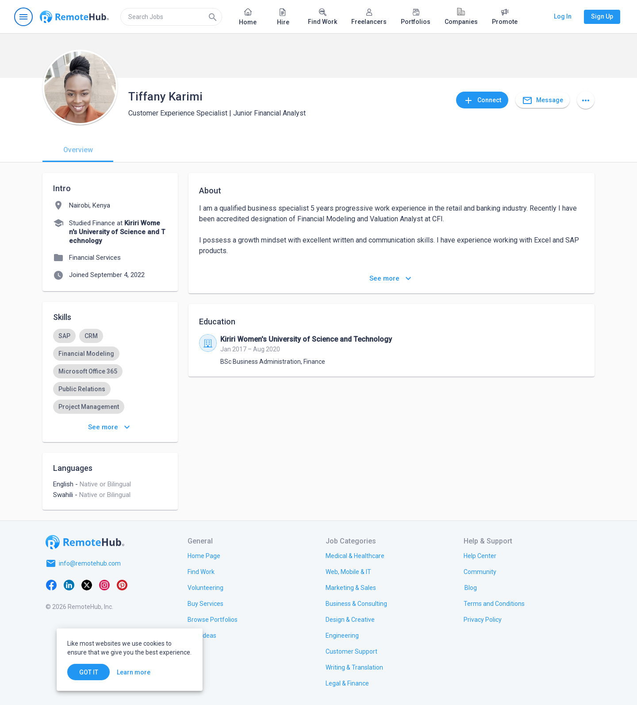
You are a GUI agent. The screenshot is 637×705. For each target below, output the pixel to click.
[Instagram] (104, 584)
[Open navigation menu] (23, 17)
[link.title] (203, 555)
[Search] (213, 17)
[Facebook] (51, 584)
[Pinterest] (122, 584)
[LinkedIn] (69, 584)
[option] (64, 336)
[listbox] (110, 380)
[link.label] (480, 555)
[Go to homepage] (74, 17)
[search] (171, 17)
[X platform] (87, 584)
